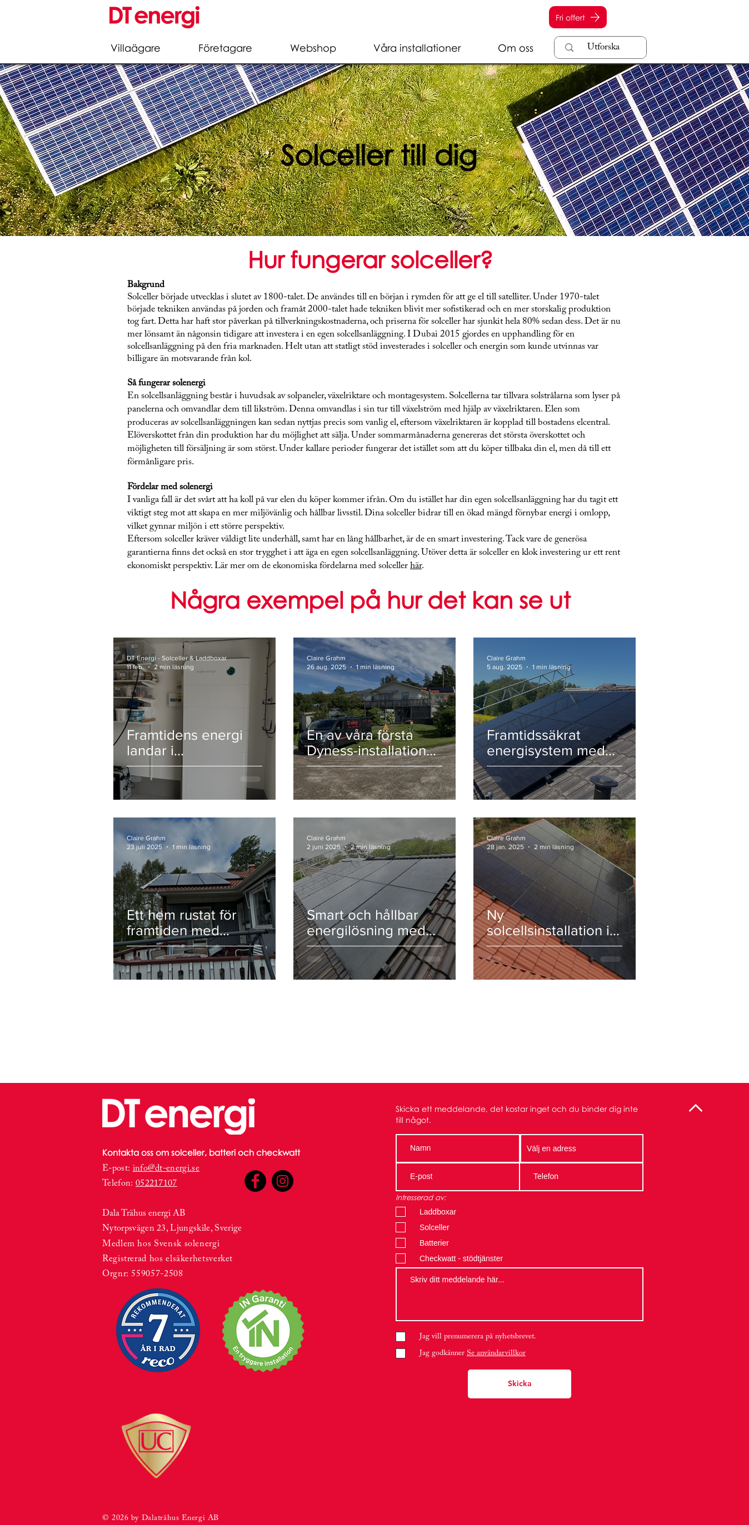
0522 (145, 1183)
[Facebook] (255, 1181)
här (416, 566)
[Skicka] (519, 1384)
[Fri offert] (578, 17)
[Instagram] (282, 1181)
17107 (165, 1183)
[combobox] (581, 1148)
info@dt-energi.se (166, 1168)
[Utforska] (603, 48)
